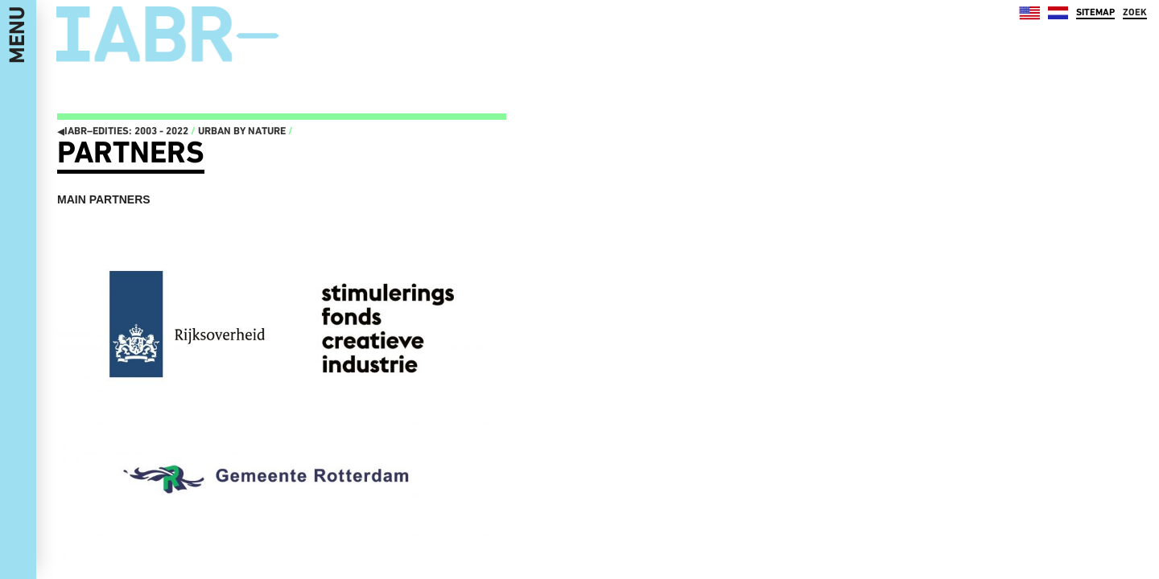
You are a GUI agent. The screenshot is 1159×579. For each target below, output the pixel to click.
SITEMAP (1095, 12)
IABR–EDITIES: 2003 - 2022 (122, 131)
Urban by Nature (242, 131)
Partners (130, 152)
